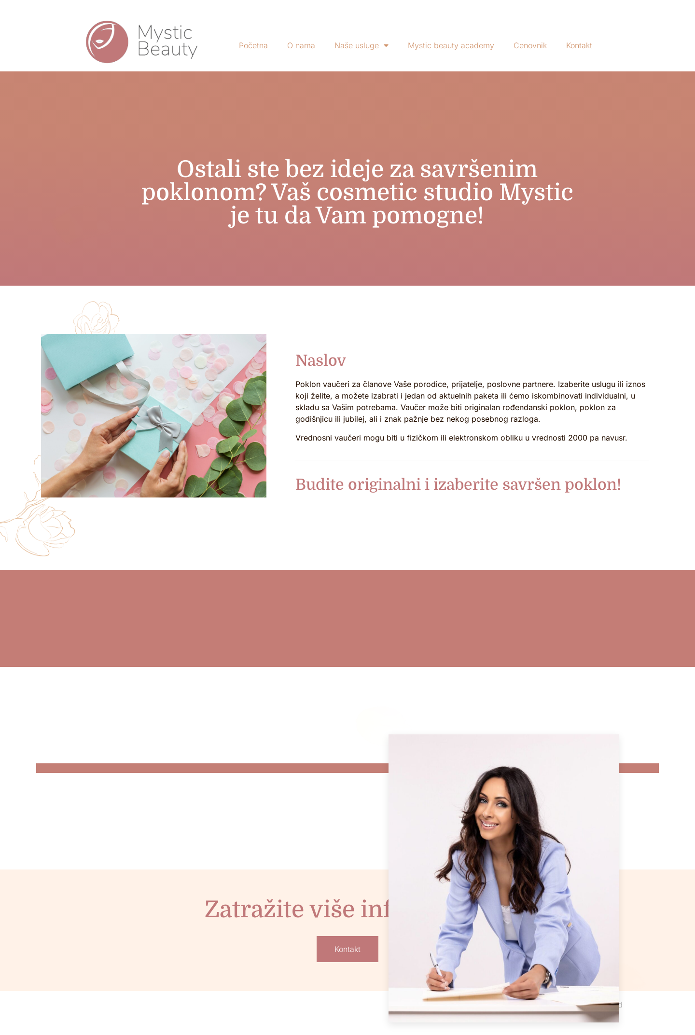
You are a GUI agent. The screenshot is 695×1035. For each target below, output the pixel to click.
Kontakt (579, 45)
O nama (301, 45)
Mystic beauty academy (451, 45)
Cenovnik (530, 45)
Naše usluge (361, 45)
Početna (253, 45)
